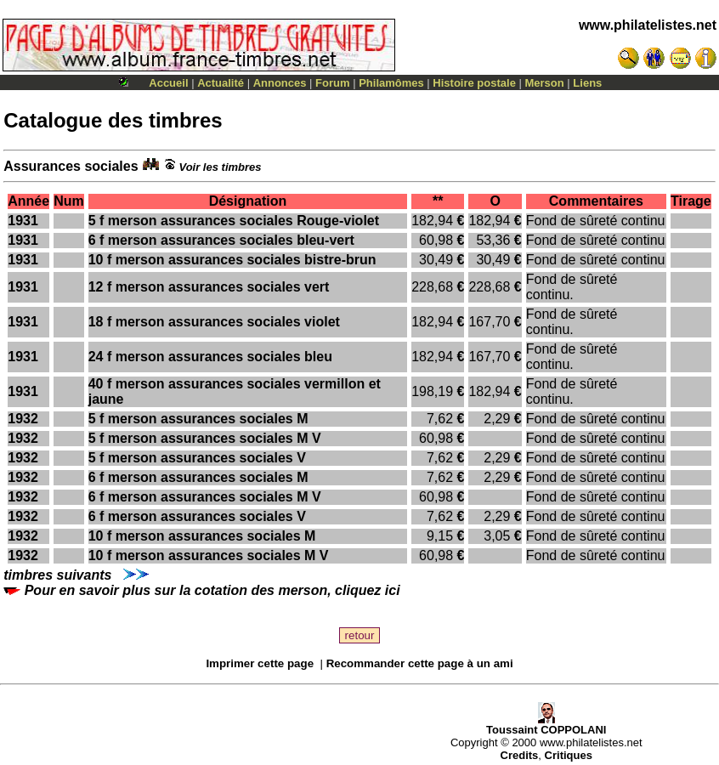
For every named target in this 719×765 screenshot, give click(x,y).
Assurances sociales (81, 166)
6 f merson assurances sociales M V (204, 497)
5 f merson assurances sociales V (197, 457)
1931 (23, 220)
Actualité (220, 82)
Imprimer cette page (260, 663)
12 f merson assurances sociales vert (209, 287)
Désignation (248, 201)
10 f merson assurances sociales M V (208, 555)
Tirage (691, 201)
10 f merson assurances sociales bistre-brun (232, 259)
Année (28, 201)
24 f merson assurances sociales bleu (210, 356)
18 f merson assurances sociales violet (214, 321)
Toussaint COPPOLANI (546, 724)
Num (69, 201)
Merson (544, 82)
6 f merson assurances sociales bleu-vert (221, 240)
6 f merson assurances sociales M (198, 477)
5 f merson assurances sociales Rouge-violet (233, 220)
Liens (587, 82)
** (438, 201)
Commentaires (596, 201)
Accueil (168, 82)
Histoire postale (474, 82)
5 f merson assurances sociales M (198, 418)
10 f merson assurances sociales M (202, 536)
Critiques (568, 755)
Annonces (280, 82)
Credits (520, 755)
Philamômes (391, 82)
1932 (23, 418)
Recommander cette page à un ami (419, 663)
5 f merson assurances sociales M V (204, 438)
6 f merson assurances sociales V (197, 516)
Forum (332, 82)
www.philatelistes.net (647, 25)
